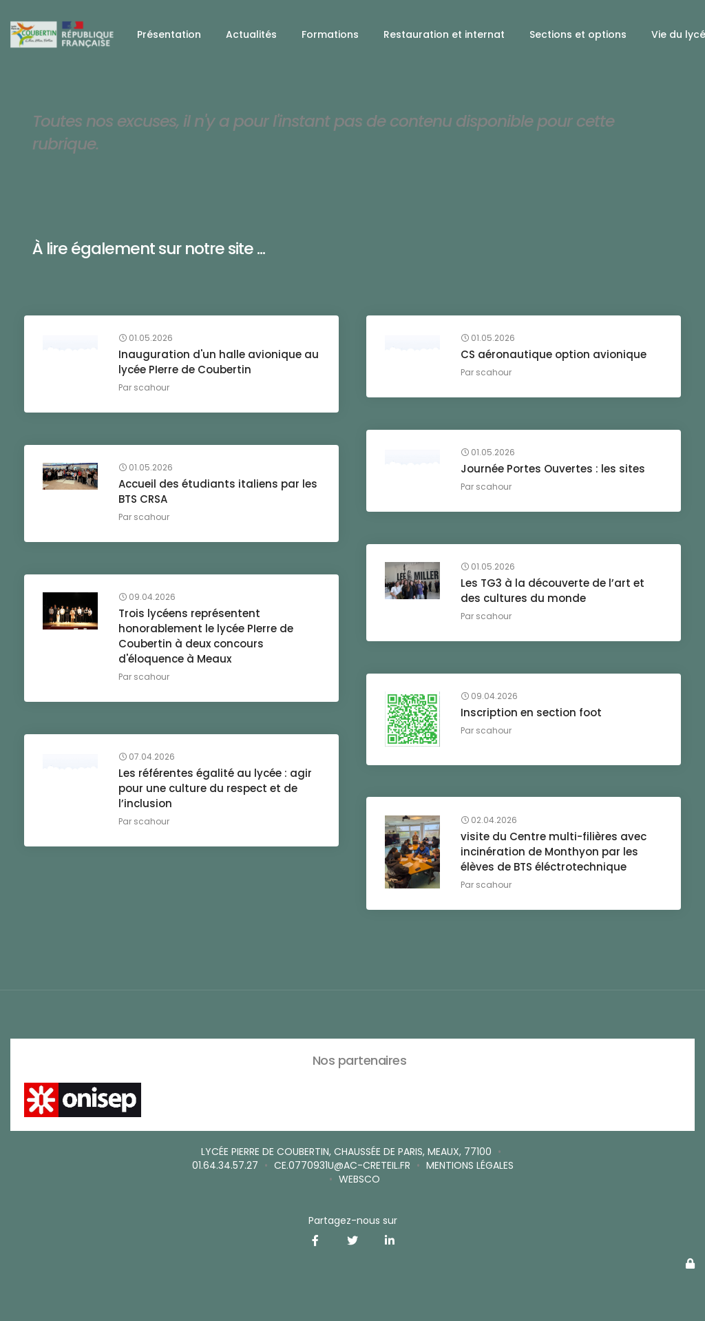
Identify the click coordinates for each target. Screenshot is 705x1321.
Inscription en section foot (533, 715)
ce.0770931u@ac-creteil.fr (342, 1165)
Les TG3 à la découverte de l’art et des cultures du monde (554, 593)
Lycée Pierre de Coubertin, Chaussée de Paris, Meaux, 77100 (346, 1151)
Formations (330, 34)
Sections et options (578, 34)
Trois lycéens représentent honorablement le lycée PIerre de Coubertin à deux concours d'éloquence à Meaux (207, 639)
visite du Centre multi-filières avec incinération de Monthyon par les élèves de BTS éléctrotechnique (556, 853)
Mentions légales (470, 1165)
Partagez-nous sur (352, 1220)
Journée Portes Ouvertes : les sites (555, 471)
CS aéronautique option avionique (556, 357)
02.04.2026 (491, 822)
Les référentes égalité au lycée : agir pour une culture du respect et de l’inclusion (217, 791)
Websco (359, 1179)
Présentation (169, 34)
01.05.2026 (147, 340)
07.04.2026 (148, 759)
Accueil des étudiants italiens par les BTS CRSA (211, 494)
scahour (153, 390)
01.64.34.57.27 (225, 1165)
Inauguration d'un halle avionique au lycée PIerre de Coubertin (212, 364)
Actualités (251, 34)
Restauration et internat (444, 34)
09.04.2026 (149, 599)
